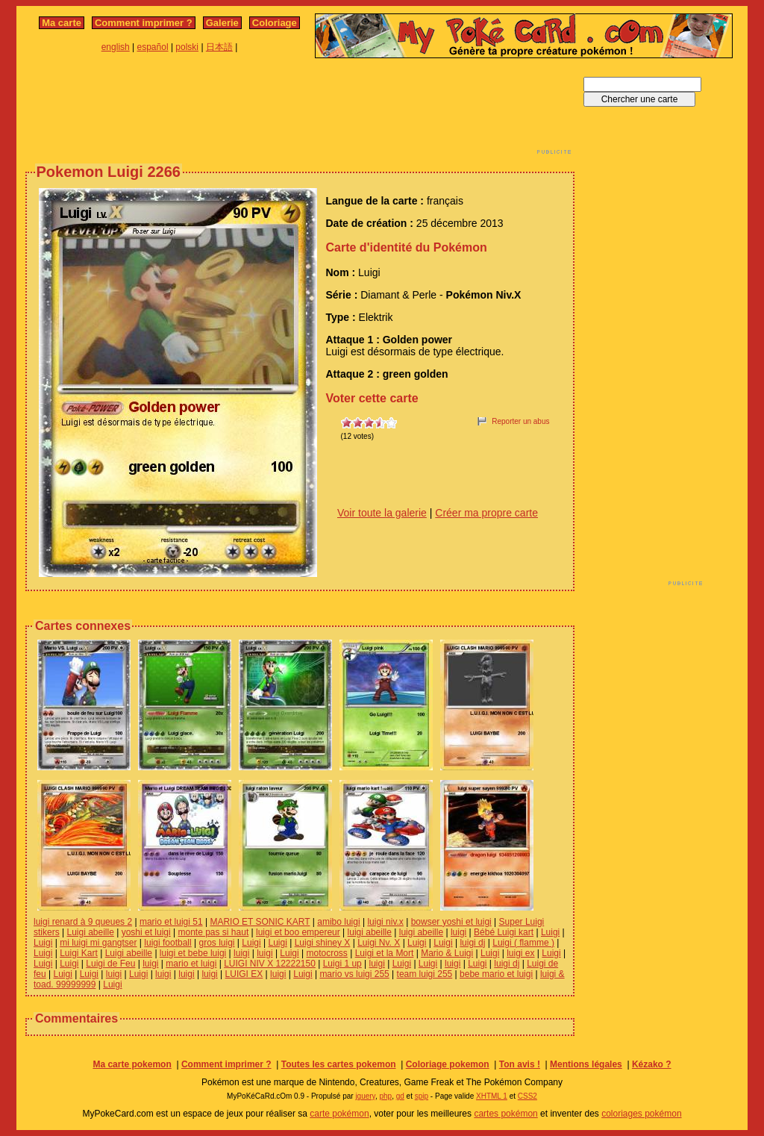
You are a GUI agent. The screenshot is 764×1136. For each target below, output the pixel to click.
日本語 (219, 47)
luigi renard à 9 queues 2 (83, 922)
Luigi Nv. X (378, 942)
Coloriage (274, 22)
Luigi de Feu (110, 963)
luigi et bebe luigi (193, 953)
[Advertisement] (300, 110)
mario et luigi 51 (171, 922)
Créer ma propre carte (486, 513)
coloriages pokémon (641, 1113)
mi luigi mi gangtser (98, 942)
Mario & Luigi (447, 953)
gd (400, 1096)
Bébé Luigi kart (503, 932)
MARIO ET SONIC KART (260, 922)
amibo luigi (338, 922)
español (153, 47)
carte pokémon (339, 1113)
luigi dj (472, 942)
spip (421, 1096)
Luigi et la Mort (384, 953)
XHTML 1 (491, 1096)
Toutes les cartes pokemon (338, 1064)
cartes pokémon (505, 1113)
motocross (327, 953)
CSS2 (527, 1096)
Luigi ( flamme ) (523, 942)
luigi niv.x (385, 922)
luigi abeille (370, 932)
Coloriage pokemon (447, 1064)
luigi (458, 932)
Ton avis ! (519, 1064)
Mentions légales (586, 1064)
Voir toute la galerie (382, 513)
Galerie (222, 22)
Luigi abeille (89, 932)
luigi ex (520, 953)
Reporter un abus (520, 421)
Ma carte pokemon (132, 1064)
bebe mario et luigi (496, 974)
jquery (365, 1096)
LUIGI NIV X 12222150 (270, 963)
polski (186, 47)
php (385, 1096)
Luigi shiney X (323, 942)
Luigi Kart (79, 953)
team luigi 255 (425, 974)
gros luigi (217, 942)
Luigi (550, 932)
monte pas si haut (213, 932)
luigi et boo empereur (298, 932)
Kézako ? (651, 1064)
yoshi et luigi (146, 932)
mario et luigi (191, 963)
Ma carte (61, 22)
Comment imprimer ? (143, 22)
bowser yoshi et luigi (451, 922)
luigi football (167, 942)
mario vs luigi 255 (354, 974)
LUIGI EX (244, 974)
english (115, 47)
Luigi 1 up (342, 963)
